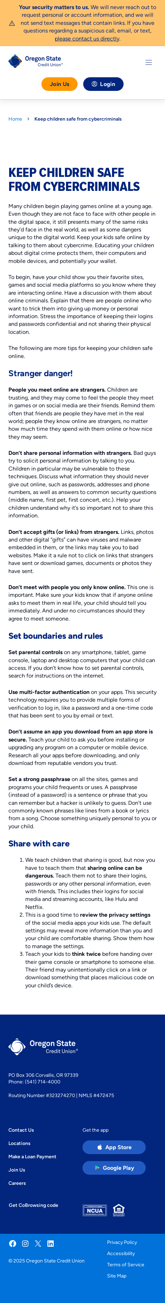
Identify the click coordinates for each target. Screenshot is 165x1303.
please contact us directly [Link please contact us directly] (87, 38)
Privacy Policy (122, 1242)
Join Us (59, 84)
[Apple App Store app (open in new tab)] (114, 1147)
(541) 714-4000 (42, 1081)
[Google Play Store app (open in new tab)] (114, 1168)
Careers (17, 1183)
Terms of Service (125, 1264)
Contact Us (21, 1130)
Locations (19, 1143)
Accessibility (121, 1253)
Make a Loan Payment (32, 1156)
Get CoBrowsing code (33, 1205)
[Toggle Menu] (149, 62)
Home (15, 119)
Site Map (116, 1276)
